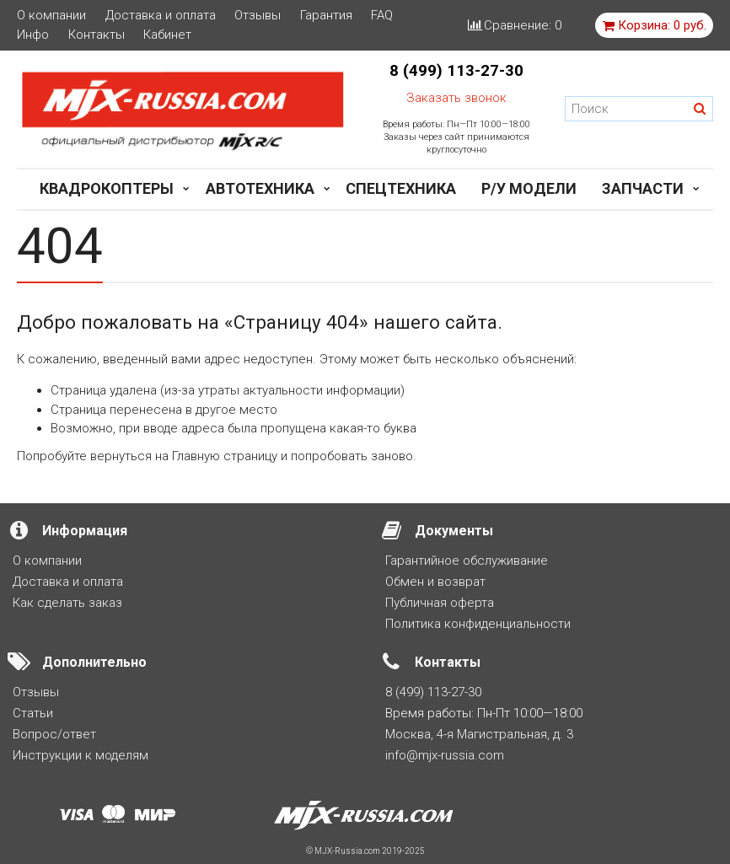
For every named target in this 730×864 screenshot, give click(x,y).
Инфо (33, 35)
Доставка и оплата (160, 15)
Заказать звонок (456, 97)
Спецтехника (401, 188)
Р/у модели (529, 188)
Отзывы (257, 15)
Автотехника (260, 188)
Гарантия (326, 15)
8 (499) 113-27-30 (456, 71)
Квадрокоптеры (107, 188)
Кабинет (167, 35)
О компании (51, 15)
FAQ (382, 15)
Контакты (96, 35)
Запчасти (643, 188)
